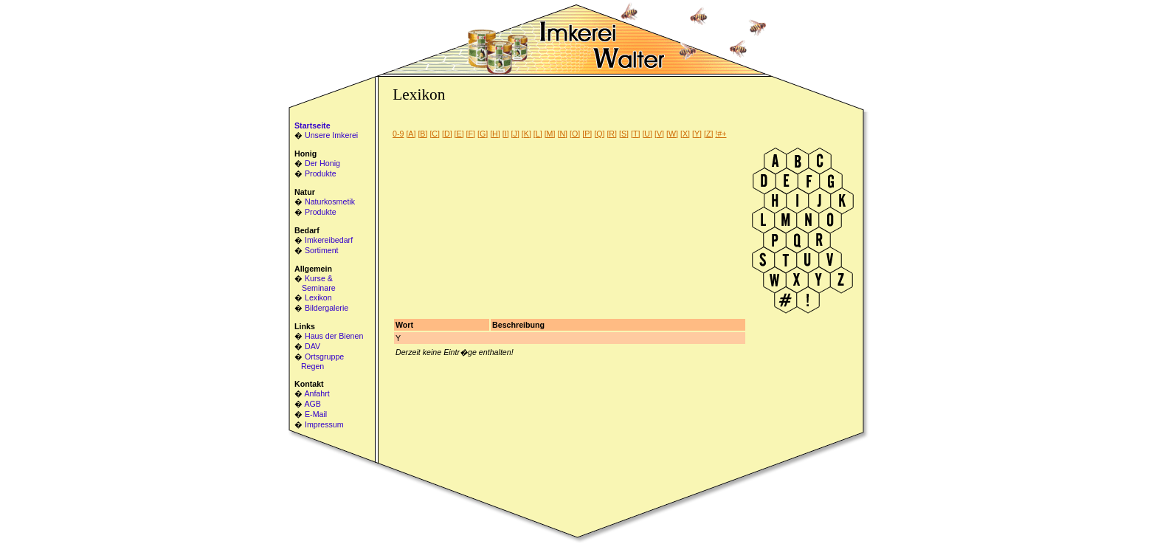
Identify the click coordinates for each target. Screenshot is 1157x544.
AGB (312, 403)
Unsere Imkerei (331, 135)
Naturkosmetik (330, 201)
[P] (587, 133)
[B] (422, 133)
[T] (635, 133)
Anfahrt (316, 393)
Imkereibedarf (329, 239)
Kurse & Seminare (315, 283)
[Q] (599, 133)
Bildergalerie (326, 307)
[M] (550, 133)
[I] (505, 133)
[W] (672, 133)
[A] (410, 133)
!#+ (720, 133)
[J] (515, 133)
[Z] (708, 133)
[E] (459, 133)
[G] (482, 133)
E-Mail (316, 414)
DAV (312, 346)
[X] (685, 133)
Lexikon (318, 297)
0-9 (398, 133)
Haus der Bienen (334, 335)
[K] (526, 133)
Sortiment (322, 250)
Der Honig (322, 163)
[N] (562, 133)
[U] (647, 133)
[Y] (697, 133)
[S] (624, 133)
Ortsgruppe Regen (319, 361)
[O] (575, 133)
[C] (434, 133)
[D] (447, 133)
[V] (659, 133)
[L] (537, 133)
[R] (612, 133)
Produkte (320, 173)
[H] (495, 133)
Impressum (324, 424)
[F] (470, 133)
